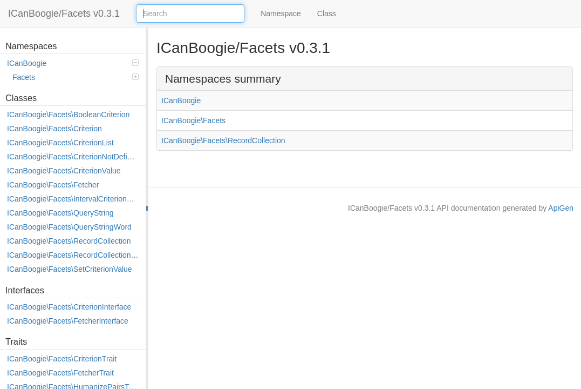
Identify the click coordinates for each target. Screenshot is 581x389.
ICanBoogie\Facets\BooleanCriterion (68, 114)
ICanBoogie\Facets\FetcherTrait (60, 372)
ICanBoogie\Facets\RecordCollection (69, 241)
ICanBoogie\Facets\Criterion (54, 128)
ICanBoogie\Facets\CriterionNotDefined (73, 156)
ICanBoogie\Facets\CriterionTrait (62, 358)
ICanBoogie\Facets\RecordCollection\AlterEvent (73, 255)
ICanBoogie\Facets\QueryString (60, 213)
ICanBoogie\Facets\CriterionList (60, 142)
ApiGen (560, 208)
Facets (75, 77)
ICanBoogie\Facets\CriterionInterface (69, 307)
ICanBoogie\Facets (193, 120)
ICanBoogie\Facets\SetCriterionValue (69, 269)
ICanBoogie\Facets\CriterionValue (64, 170)
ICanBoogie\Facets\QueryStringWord (69, 227)
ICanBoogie (73, 63)
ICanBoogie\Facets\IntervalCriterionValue (73, 198)
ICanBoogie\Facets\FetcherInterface (67, 321)
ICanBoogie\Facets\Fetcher (53, 184)
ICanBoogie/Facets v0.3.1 (64, 13)
